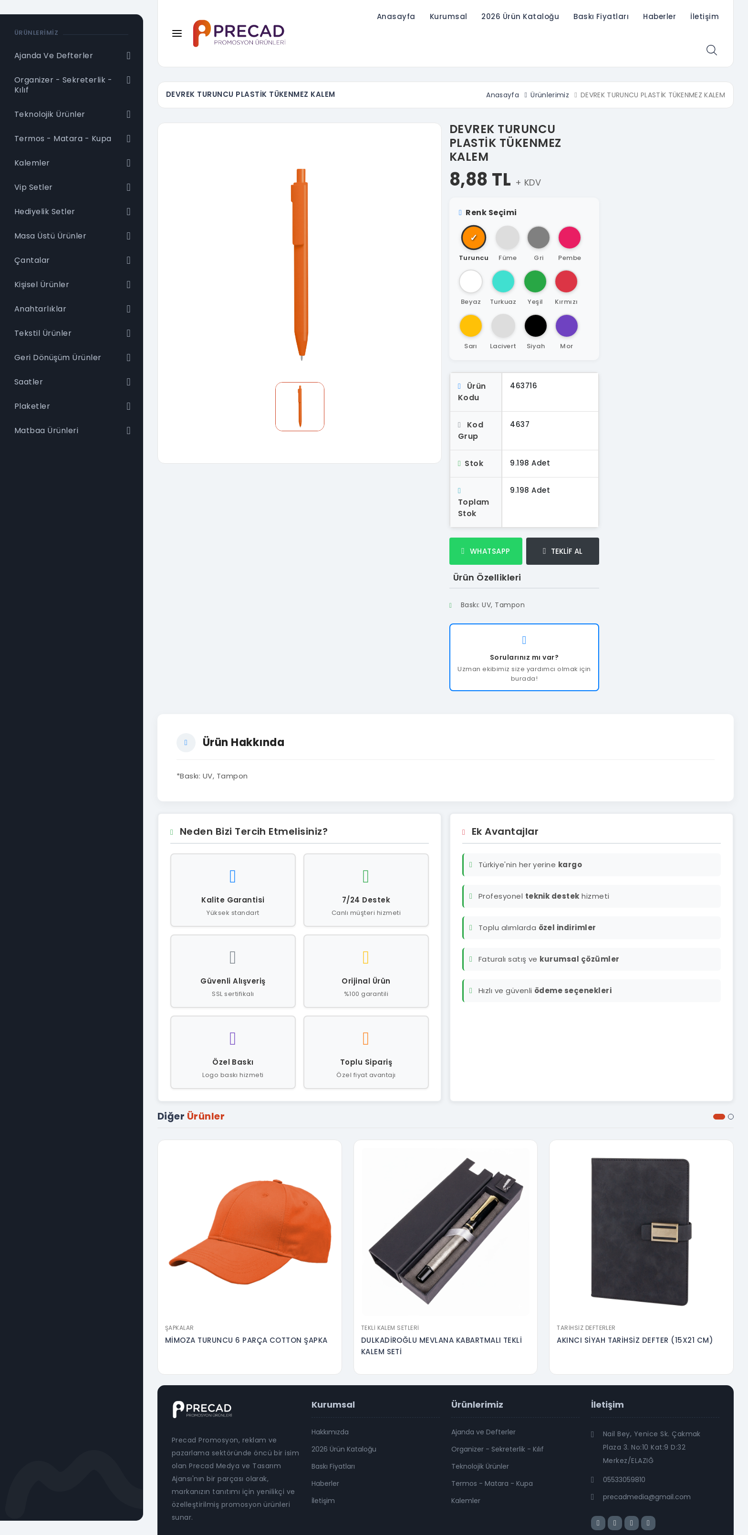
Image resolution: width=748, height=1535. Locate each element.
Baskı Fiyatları (601, 16)
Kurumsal (449, 16)
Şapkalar (179, 1328)
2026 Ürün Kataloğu (520, 16)
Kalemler (465, 1500)
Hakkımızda (330, 1432)
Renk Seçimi (488, 212)
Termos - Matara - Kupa (492, 1483)
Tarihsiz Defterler (586, 1328)
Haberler (659, 16)
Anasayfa (396, 16)
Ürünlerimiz (549, 95)
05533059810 (624, 1479)
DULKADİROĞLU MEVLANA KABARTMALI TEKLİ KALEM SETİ (441, 1346)
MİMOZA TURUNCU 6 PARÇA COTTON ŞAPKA (246, 1340)
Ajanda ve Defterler (483, 1432)
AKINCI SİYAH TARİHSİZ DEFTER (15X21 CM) (635, 1340)
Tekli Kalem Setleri (390, 1328)
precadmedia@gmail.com (647, 1497)
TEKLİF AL (562, 551)
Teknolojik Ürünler (480, 1466)
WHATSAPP (485, 551)
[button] (719, 1117)
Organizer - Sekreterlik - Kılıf (497, 1449)
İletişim (704, 16)
